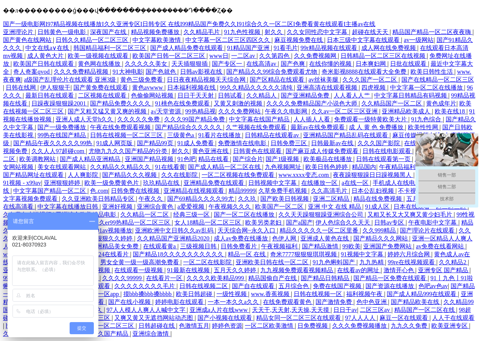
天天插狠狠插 (190, 63)
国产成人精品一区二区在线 (225, 167)
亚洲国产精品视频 (150, 159)
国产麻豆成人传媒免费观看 (323, 151)
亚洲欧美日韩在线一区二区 (273, 262)
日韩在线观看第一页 (384, 159)
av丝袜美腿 (324, 79)
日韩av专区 (390, 222)
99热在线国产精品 (62, 135)
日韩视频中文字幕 (273, 183)
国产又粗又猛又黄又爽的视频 (108, 111)
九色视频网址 (284, 167)
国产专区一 (228, 63)
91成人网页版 (115, 143)
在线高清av (262, 63)
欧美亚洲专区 (450, 325)
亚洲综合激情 (151, 333)
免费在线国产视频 (338, 286)
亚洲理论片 (19, 32)
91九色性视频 (243, 32)
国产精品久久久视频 (130, 175)
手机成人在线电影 (398, 183)
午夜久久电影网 (287, 111)
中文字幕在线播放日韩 (68, 206)
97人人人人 (361, 318)
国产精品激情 (321, 246)
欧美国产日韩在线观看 (44, 63)
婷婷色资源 (227, 325)
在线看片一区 (165, 278)
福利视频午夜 (365, 294)
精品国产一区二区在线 (425, 310)
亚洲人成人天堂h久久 (85, 119)
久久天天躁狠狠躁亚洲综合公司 (321, 214)
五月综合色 (294, 286)
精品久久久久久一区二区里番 (320, 230)
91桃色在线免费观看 (183, 103)
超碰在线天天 (371, 32)
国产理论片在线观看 (428, 230)
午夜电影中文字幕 (433, 222)
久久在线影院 (180, 175)
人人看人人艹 (353, 95)
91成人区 (378, 206)
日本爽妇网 (371, 63)
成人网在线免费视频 (389, 48)
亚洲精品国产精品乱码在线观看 (346, 135)
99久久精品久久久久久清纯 (257, 87)
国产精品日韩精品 (326, 278)
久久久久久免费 (139, 119)
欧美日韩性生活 (432, 71)
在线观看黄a (160, 246)
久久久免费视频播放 (360, 325)
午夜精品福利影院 (404, 167)
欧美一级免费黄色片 (112, 183)
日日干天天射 (196, 95)
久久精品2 (453, 262)
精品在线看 (214, 159)
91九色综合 (427, 119)
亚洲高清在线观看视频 (328, 87)
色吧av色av (433, 286)
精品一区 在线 (247, 254)
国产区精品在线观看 (278, 79)
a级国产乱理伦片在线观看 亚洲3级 (70, 79)
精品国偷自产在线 (273, 278)
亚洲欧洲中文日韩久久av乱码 (175, 230)
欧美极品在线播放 (328, 159)
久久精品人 (262, 95)
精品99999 (242, 191)
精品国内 (364, 167)
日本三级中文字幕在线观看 (364, 40)
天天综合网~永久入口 (247, 230)
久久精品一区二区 (145, 214)
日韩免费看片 (239, 246)
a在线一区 (356, 183)
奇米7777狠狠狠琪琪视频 (304, 254)
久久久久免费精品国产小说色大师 (312, 103)
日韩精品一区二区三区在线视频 (384, 56)
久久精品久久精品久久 (121, 167)
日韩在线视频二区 (204, 286)
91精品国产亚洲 (249, 48)
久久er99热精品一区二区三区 (132, 222)
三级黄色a (181, 135)
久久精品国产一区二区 (392, 103)
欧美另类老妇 (264, 222)
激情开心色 (399, 270)
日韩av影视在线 (202, 71)
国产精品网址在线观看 (34, 175)
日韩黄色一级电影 (62, 32)
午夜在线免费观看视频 (121, 127)
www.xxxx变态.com (304, 175)
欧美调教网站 (38, 159)
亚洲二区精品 (332, 198)
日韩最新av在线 (333, 143)
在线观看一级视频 (139, 270)
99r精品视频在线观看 (329, 48)
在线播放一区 (320, 183)
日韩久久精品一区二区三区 (93, 40)
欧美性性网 (424, 127)
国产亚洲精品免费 (306, 95)
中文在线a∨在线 (47, 48)
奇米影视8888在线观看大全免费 (365, 71)
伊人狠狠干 (55, 87)
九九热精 (372, 262)
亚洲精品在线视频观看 (194, 191)
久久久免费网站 (240, 111)
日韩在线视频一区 (319, 294)
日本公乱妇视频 (373, 191)
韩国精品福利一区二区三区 (110, 48)
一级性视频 (232, 294)
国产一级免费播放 (62, 127)
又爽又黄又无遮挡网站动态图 (154, 318)
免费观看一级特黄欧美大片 (371, 119)
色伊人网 (285, 238)
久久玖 (248, 198)
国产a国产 (299, 222)
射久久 (274, 32)
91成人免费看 (196, 143)
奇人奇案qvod (32, 71)
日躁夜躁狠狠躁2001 (59, 103)
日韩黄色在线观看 (258, 151)
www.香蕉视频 (271, 294)
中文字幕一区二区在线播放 (427, 87)
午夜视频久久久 (230, 206)
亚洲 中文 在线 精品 (335, 206)
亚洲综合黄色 (156, 206)
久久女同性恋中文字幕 (318, 32)
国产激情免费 (334, 302)
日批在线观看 (409, 63)
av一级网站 (419, 40)
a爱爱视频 (191, 206)
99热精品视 (200, 111)
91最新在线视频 (189, 270)
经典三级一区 (192, 214)
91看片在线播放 (220, 135)
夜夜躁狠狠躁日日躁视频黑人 (373, 175)
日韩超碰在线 (157, 325)
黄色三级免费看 (142, 79)
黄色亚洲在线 (211, 151)
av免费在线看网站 (440, 246)
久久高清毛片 (330, 191)
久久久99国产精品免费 (195, 119)
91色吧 (186, 159)
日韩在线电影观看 (387, 151)
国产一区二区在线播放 (245, 214)
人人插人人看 (312, 119)
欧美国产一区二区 (280, 206)
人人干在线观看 (453, 318)
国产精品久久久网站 (381, 238)
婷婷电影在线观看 (180, 302)
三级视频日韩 (199, 246)
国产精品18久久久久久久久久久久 (179, 254)
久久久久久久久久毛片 (145, 286)
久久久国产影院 (379, 143)
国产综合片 (248, 159)
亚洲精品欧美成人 (407, 111)
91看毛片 (286, 48)
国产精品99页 (156, 143)
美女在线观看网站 (62, 167)
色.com (99, 191)
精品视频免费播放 (156, 32)
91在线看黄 (170, 167)
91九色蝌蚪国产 (334, 262)
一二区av (244, 56)
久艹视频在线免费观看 (257, 127)
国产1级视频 (283, 159)
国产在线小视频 (130, 302)
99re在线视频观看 (412, 262)
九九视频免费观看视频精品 (297, 270)
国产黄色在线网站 (28, 40)
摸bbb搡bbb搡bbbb (148, 294)
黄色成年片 (441, 103)
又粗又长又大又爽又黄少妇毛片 (410, 214)
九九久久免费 (410, 325)
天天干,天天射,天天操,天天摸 (291, 310)
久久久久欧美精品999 (216, 278)
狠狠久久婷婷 (115, 238)
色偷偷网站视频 (153, 95)
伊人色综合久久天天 (344, 222)
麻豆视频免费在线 (299, 40)
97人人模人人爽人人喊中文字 (147, 310)
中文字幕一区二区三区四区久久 (228, 40)
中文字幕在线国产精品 (260, 119)
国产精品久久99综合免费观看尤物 (272, 71)
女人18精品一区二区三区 (208, 222)
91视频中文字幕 (363, 254)
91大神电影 (128, 71)
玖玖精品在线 (162, 183)
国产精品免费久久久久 (121, 103)
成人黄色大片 (46, 56)
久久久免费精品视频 (82, 71)
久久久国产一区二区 (370, 79)
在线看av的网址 (359, 270)
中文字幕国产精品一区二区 (50, 191)
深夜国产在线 (109, 32)
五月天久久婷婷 (236, 270)
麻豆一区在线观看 (404, 318)
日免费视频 (313, 325)
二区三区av (375, 310)
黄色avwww (148, 87)
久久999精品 (379, 230)
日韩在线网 (21, 87)
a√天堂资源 (166, 111)
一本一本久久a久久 (234, 302)
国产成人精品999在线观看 (422, 294)
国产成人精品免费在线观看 (187, 48)
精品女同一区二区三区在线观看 (299, 318)
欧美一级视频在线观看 (99, 56)
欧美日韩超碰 (195, 294)
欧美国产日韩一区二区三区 (169, 56)
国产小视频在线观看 (225, 318)
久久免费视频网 (316, 56)
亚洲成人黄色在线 (325, 238)
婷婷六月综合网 (409, 254)
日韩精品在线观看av (272, 135)
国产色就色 (161, 71)
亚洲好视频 (118, 206)
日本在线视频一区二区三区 (98, 325)
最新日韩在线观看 (50, 95)
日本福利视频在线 (192, 87)
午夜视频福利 (280, 246)
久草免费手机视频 (283, 191)
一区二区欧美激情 (270, 325)
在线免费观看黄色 (288, 302)
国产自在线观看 (254, 286)
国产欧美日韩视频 (285, 198)
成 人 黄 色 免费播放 (377, 127)
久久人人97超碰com (58, 151)
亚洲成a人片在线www (219, 310)
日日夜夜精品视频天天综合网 (207, 79)
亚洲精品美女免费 (115, 246)
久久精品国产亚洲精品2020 (174, 238)
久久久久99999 (122, 278)
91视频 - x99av (22, 183)
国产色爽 (293, 63)
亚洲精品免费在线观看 (215, 183)
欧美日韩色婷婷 (327, 167)
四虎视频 (374, 87)
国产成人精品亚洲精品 (91, 159)
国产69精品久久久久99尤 (201, 198)
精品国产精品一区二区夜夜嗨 (432, 32)
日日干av (345, 310)
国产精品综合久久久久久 (189, 127)
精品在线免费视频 (378, 198)
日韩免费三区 (289, 143)
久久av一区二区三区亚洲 (345, 111)
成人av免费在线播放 (241, 238)
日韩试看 (231, 95)
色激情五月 (194, 325)
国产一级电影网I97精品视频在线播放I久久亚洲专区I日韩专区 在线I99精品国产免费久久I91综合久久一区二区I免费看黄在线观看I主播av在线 (189, 24)
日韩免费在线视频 (136, 191)
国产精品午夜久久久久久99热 (53, 143)
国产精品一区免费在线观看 (390, 278)
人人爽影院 (84, 175)
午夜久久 (151, 198)
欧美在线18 (451, 111)
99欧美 (351, 246)
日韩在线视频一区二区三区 (127, 135)
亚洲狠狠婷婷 (63, 183)
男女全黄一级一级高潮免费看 (140, 262)
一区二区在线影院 (208, 262)
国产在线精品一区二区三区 (437, 79)
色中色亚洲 (372, 302)
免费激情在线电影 (243, 143)
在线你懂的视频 (331, 63)
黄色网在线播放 (100, 63)
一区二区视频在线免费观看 (239, 175)
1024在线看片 (111, 254)
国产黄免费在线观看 (101, 87)
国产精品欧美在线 (416, 302)
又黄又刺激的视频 (239, 103)
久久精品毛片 (202, 32)
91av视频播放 (114, 230)
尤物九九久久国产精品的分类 (129, 151)
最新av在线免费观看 (318, 127)
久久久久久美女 (147, 63)
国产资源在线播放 (390, 286)
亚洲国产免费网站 (388, 246)
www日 (219, 56)
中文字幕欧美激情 (157, 40)
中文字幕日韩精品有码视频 (411, 95)
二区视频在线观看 (103, 95)
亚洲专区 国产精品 (444, 270)
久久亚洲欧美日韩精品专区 (99, 198)
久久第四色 (275, 56)
